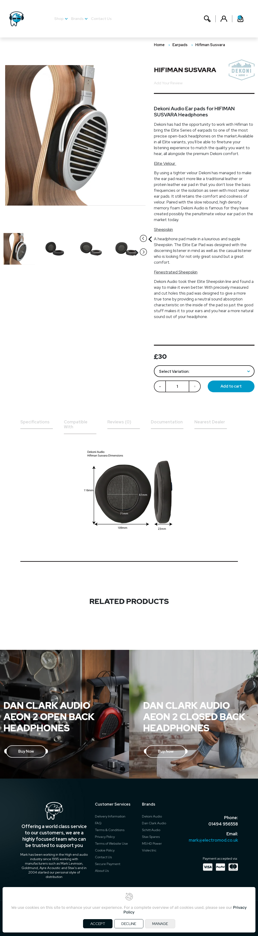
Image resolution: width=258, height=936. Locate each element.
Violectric (149, 850)
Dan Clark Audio (154, 823)
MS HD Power (152, 843)
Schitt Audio (151, 830)
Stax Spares (151, 837)
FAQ (98, 823)
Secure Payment (107, 864)
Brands (77, 18)
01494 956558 (223, 823)
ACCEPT (97, 923)
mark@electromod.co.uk (213, 840)
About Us (102, 871)
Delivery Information (110, 816)
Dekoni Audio (152, 816)
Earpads (180, 44)
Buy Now (26, 751)
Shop (59, 18)
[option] (22, 248)
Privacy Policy (105, 837)
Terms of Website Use (111, 843)
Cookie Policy (105, 850)
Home (159, 44)
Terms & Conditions (109, 830)
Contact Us (101, 18)
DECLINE (128, 923)
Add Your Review (168, 83)
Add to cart (231, 386)
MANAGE (160, 923)
